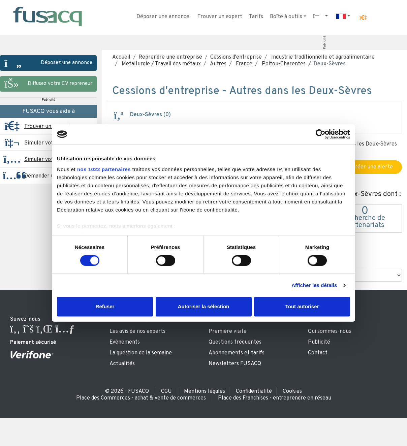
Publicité (324, 42)
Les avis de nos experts (137, 331)
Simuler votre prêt (47, 143)
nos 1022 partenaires (104, 169)
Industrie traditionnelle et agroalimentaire (322, 57)
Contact (317, 353)
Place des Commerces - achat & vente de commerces (141, 398)
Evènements (124, 342)
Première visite (228, 331)
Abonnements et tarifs (236, 353)
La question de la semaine (140, 353)
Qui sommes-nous (329, 331)
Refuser (105, 307)
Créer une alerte (369, 167)
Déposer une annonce (162, 16)
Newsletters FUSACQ (235, 363)
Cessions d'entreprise (236, 57)
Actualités (122, 363)
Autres (217, 64)
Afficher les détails (314, 285)
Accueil (121, 57)
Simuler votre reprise (50, 159)
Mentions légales (204, 391)
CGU (166, 391)
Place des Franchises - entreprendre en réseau (274, 398)
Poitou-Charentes (283, 64)
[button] (363, 18)
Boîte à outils (286, 16)
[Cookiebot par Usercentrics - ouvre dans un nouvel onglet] (320, 134)
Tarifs (256, 16)
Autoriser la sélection (203, 307)
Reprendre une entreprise (170, 57)
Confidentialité (254, 391)
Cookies (292, 391)
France (243, 64)
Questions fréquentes (235, 342)
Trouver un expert (219, 16)
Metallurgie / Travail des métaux (160, 64)
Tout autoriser (302, 307)
